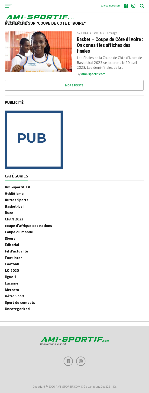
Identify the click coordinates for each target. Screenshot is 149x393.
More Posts (74, 85)
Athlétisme (14, 193)
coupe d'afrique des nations (28, 225)
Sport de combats (20, 302)
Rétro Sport (15, 296)
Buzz (9, 212)
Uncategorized (17, 308)
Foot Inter (13, 257)
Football (12, 264)
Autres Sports (89, 32)
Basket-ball (14, 206)
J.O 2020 (12, 270)
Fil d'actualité (16, 251)
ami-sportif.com (93, 73)
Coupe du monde (19, 232)
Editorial (12, 244)
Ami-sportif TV (17, 187)
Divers (10, 238)
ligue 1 (10, 276)
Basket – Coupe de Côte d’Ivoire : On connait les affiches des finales (110, 45)
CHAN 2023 (14, 219)
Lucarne (11, 283)
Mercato (12, 289)
